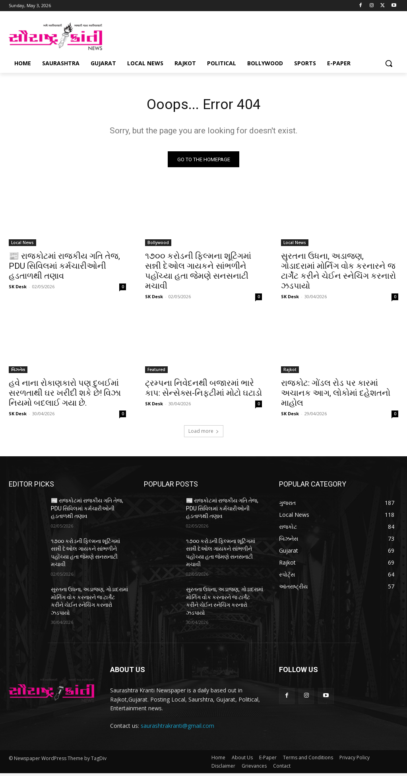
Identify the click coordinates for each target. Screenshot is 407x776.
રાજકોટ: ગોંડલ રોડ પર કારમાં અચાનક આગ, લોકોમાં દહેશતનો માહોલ (335, 395)
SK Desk (18, 289)
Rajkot (290, 372)
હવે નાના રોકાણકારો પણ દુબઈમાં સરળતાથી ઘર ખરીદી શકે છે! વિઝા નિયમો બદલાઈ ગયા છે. (65, 395)
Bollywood (158, 245)
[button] (388, 63)
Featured (156, 372)
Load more (203, 433)
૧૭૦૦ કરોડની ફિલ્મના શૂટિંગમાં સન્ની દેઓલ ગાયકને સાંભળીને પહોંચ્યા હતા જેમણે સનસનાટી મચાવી (198, 273)
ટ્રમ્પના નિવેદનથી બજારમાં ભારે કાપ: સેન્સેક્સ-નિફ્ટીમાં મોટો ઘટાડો (203, 391)
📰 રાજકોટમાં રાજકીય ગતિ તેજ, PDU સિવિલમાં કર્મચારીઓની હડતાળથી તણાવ (64, 268)
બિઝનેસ (18, 372)
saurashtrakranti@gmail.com (177, 728)
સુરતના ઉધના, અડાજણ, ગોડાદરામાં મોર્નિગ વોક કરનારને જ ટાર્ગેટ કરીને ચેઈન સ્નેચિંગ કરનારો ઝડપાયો (338, 273)
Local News (22, 245)
